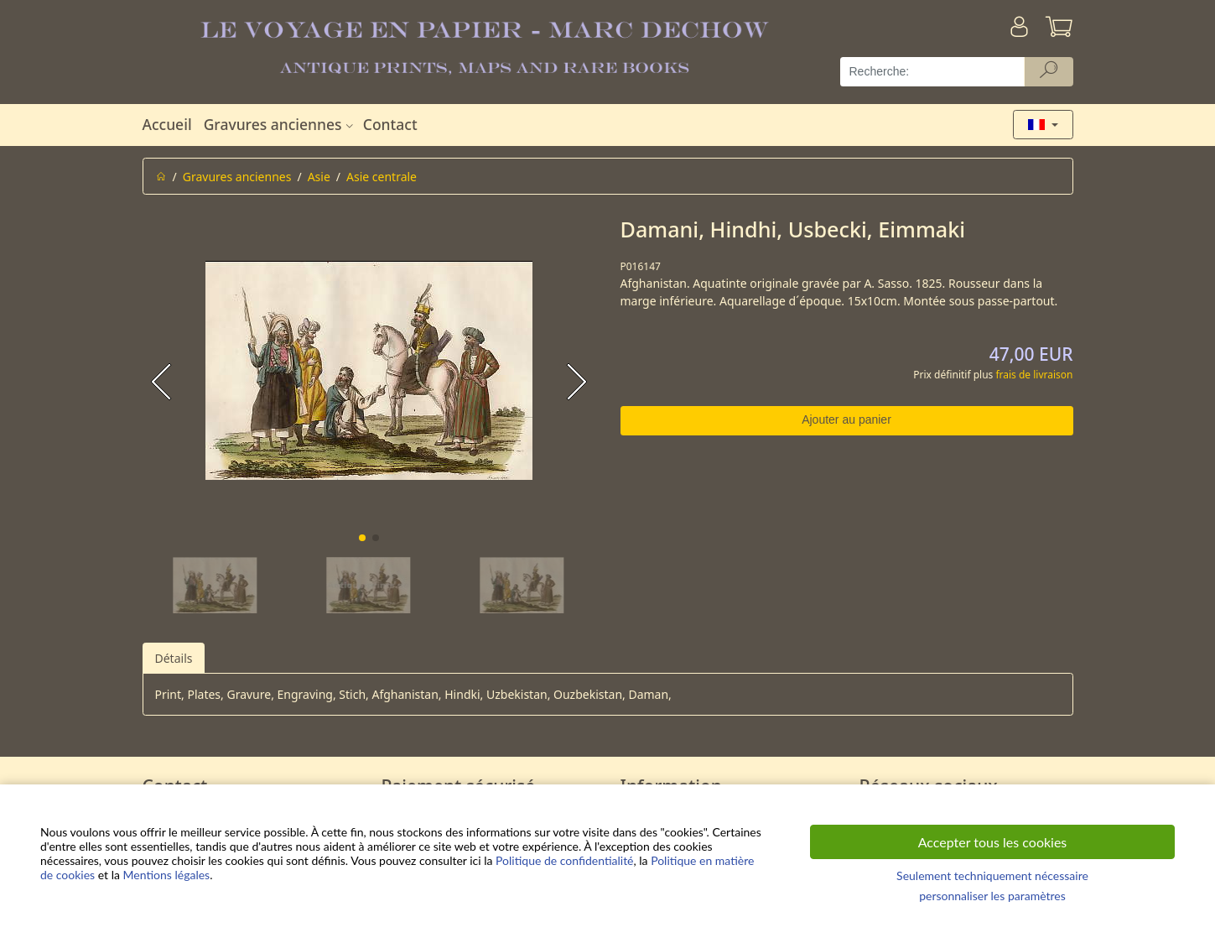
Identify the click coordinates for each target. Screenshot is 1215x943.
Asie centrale (381, 177)
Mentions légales (166, 874)
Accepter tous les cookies (992, 842)
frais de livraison (1033, 374)
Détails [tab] (174, 658)
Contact (390, 124)
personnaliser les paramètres (992, 895)
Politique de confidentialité (564, 860)
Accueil (167, 124)
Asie (319, 177)
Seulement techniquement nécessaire (992, 875)
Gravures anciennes (280, 124)
